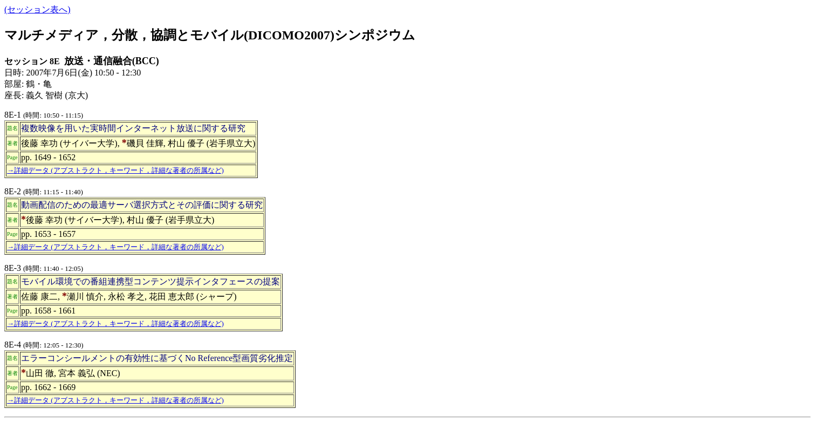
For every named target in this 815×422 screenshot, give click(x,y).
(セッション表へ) (37, 9)
